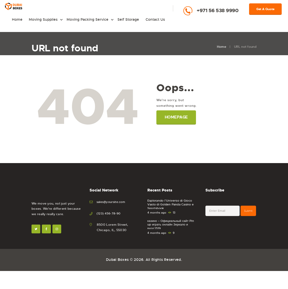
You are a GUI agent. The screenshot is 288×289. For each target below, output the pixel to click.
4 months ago (156, 218)
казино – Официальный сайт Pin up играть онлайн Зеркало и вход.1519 (171, 232)
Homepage (177, 122)
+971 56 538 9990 (217, 10)
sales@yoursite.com (112, 207)
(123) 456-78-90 (109, 218)
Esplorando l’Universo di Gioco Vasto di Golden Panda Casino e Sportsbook (172, 212)
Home (221, 52)
